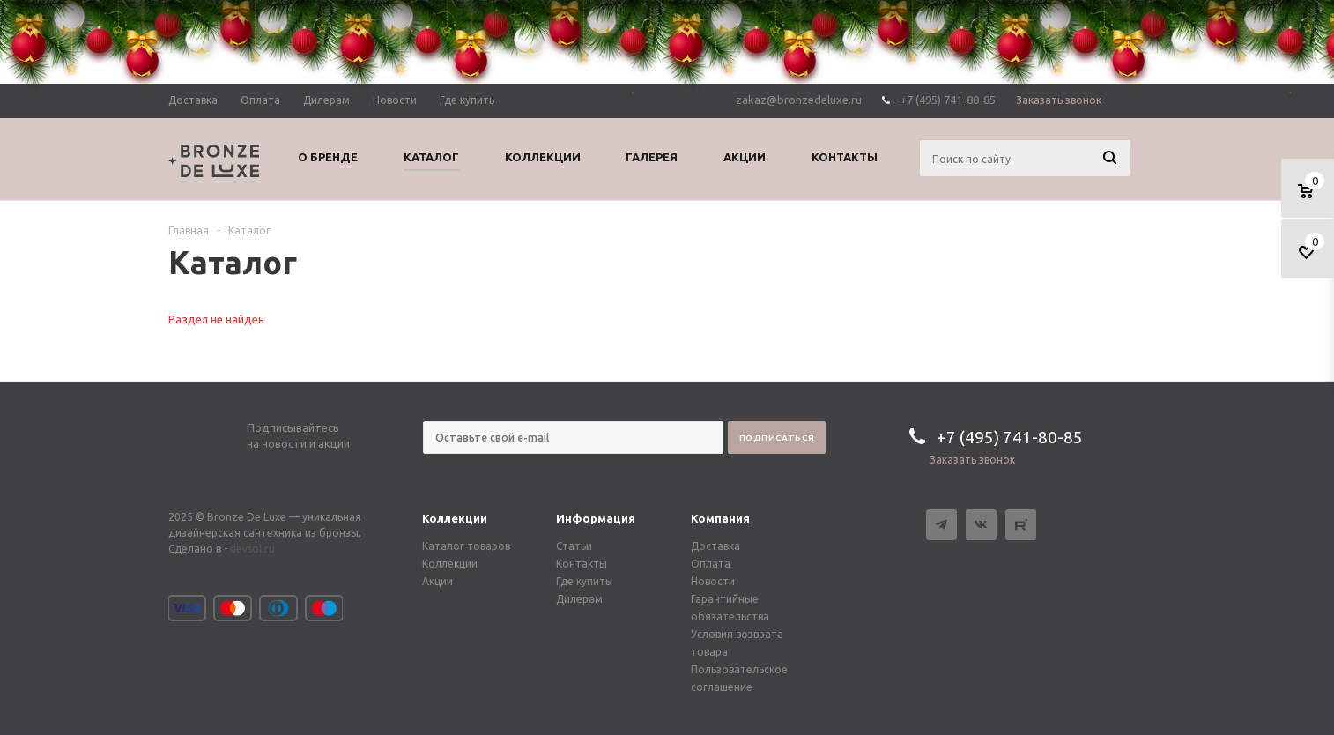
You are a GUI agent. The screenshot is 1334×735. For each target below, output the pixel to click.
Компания (720, 518)
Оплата (710, 563)
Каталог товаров (466, 546)
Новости (713, 581)
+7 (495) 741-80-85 (1010, 437)
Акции (437, 581)
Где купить (583, 581)
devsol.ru (252, 548)
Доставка (715, 546)
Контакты (581, 563)
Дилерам (579, 599)
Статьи (574, 546)
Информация (595, 518)
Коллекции (454, 518)
